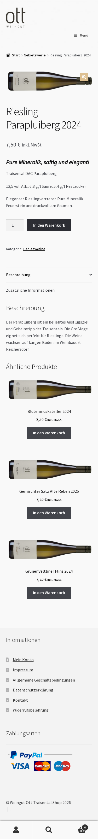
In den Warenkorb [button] (49, 432)
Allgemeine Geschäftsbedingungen (44, 680)
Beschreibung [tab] (18, 274)
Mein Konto (23, 659)
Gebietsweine (35, 55)
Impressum (23, 669)
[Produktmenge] (15, 225)
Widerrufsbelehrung (31, 710)
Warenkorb (76, 826)
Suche (49, 830)
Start (16, 55)
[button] (84, 77)
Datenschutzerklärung (33, 690)
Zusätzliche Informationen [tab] (30, 290)
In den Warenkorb (49, 225)
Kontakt (20, 700)
